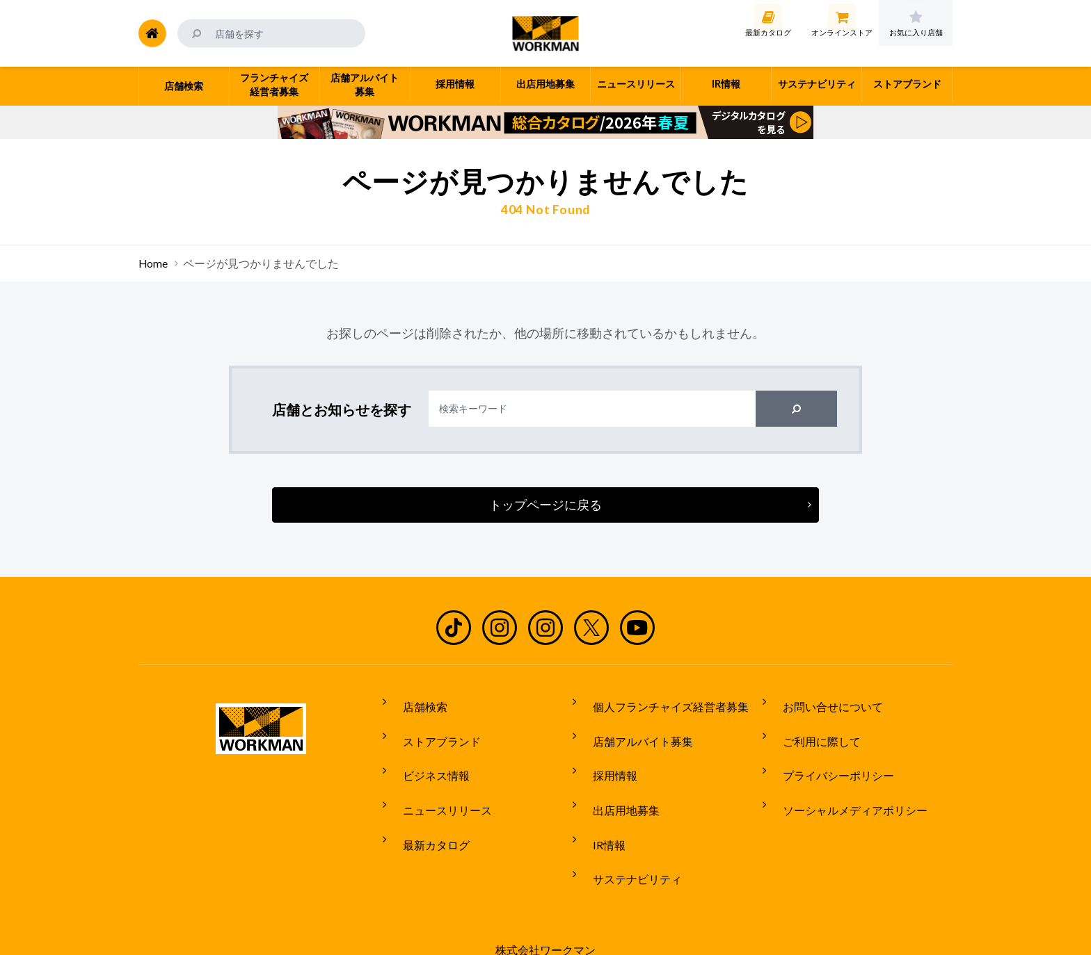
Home (153, 263)
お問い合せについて (822, 702)
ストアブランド (431, 727)
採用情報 (604, 753)
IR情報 (598, 805)
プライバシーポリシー (828, 753)
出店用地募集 (615, 780)
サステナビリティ (626, 831)
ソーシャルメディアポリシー (844, 780)
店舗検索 (414, 702)
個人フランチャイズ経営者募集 (660, 702)
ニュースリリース (436, 780)
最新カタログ (425, 805)
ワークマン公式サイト (546, 33)
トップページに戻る (545, 504)
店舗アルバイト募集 (632, 727)
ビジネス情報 (425, 753)
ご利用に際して (811, 727)
